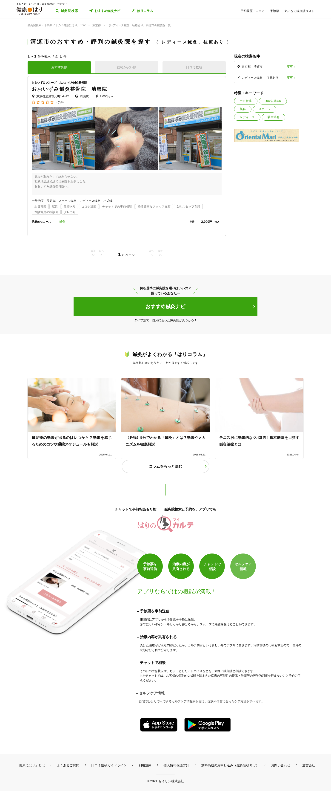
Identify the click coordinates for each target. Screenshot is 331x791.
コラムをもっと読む (165, 466)
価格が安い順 (126, 67)
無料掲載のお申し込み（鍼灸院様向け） (230, 765)
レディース (247, 117)
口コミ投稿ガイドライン (109, 765)
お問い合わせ (280, 765)
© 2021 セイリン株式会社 (165, 781)
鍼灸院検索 (69, 11)
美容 (243, 109)
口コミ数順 (194, 67)
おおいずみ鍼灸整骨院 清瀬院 (69, 89)
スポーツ (265, 109)
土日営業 (246, 101)
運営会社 (308, 765)
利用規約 (145, 765)
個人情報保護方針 (176, 765)
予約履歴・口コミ (253, 11)
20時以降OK (273, 101)
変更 (290, 66)
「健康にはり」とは (30, 765)
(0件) (60, 102)
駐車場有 (274, 117)
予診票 (274, 11)
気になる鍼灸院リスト (299, 11)
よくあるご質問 (68, 765)
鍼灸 (62, 221)
